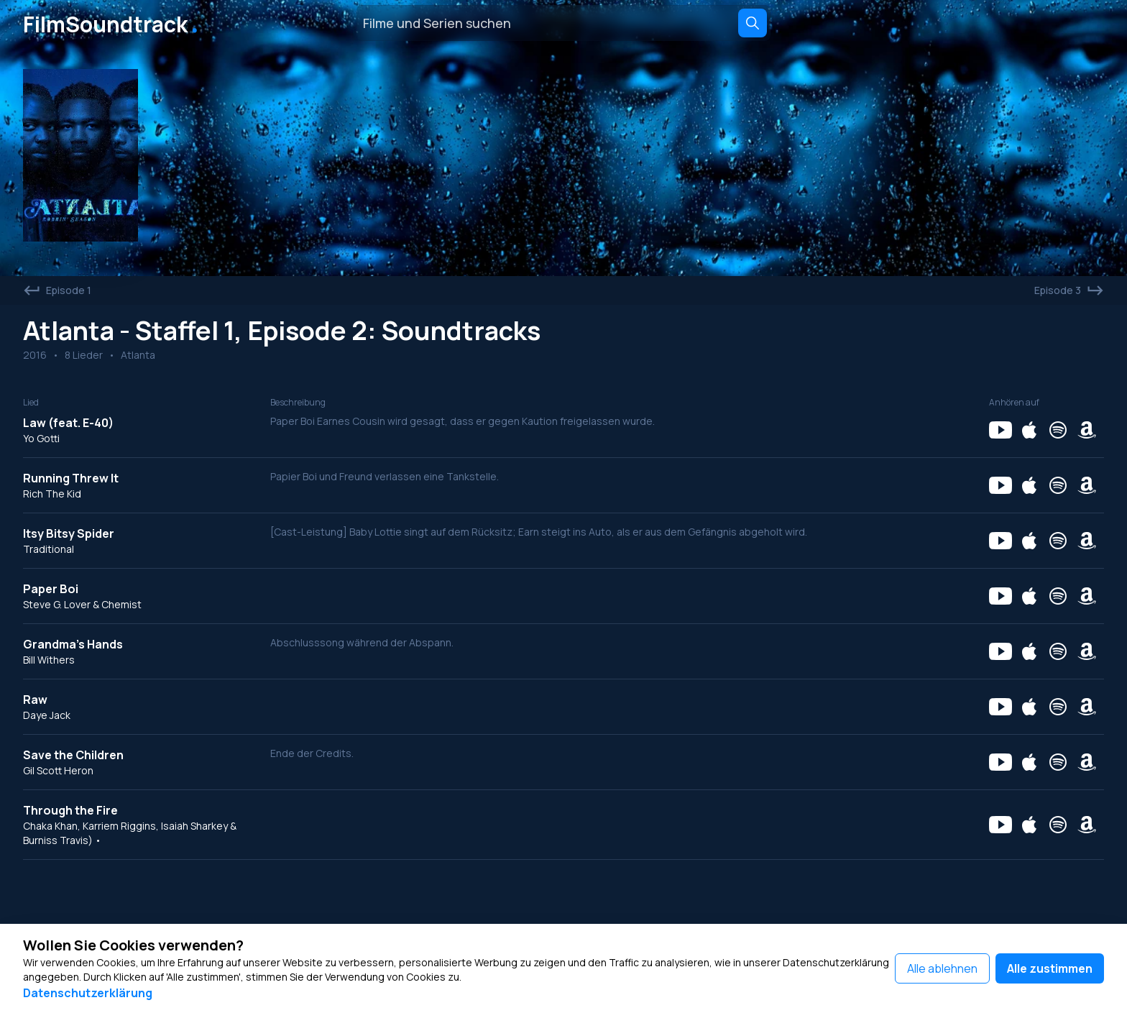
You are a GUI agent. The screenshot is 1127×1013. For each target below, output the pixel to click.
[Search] (752, 23)
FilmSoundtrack (113, 23)
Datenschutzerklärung (87, 993)
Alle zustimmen (1049, 968)
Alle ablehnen (942, 968)
